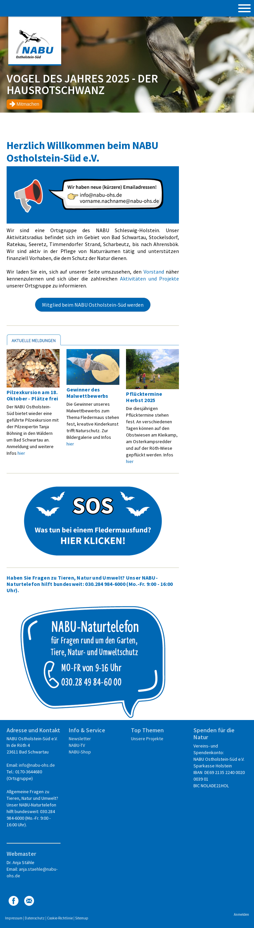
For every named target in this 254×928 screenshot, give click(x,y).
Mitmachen (28, 104)
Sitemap (81, 918)
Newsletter (80, 739)
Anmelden (241, 914)
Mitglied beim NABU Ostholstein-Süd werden (93, 304)
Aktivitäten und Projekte (149, 278)
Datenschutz (35, 918)
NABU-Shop (80, 752)
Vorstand (154, 271)
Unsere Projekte (147, 739)
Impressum (13, 918)
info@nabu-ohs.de (37, 765)
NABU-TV (77, 745)
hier (21, 453)
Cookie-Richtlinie (60, 918)
